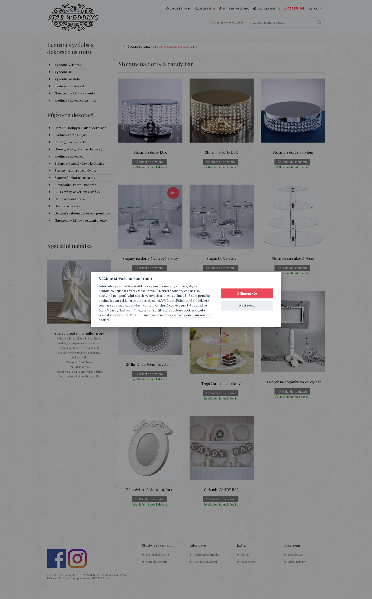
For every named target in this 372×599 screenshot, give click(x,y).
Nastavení (247, 305)
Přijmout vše (247, 293)
